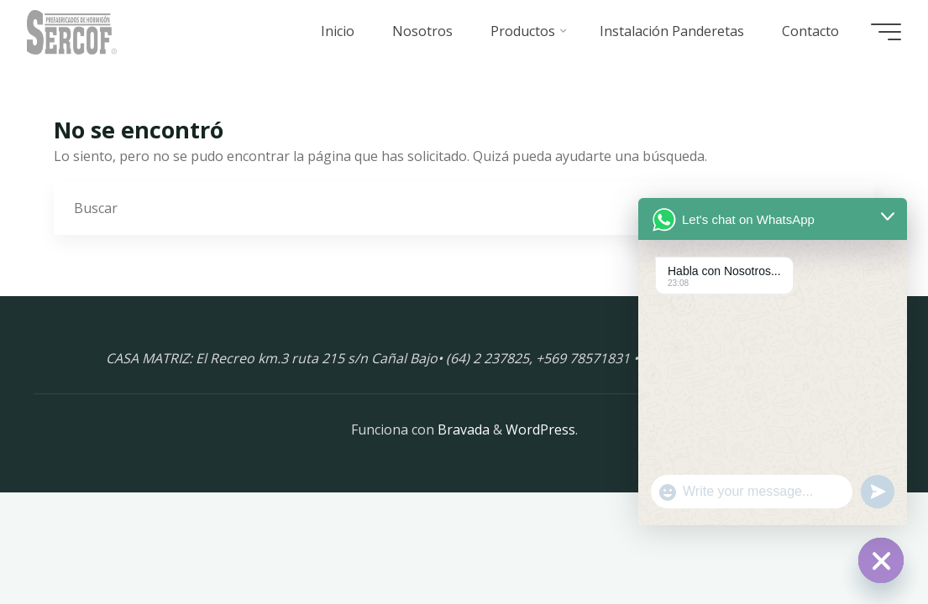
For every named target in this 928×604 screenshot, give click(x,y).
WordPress (540, 429)
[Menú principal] (886, 31)
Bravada (462, 429)
